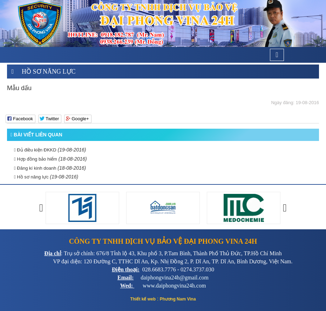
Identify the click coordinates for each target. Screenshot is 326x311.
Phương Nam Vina (178, 299)
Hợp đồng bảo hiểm (35, 159)
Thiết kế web (143, 299)
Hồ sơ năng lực (49, 71)
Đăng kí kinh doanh (35, 168)
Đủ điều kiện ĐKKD (35, 150)
